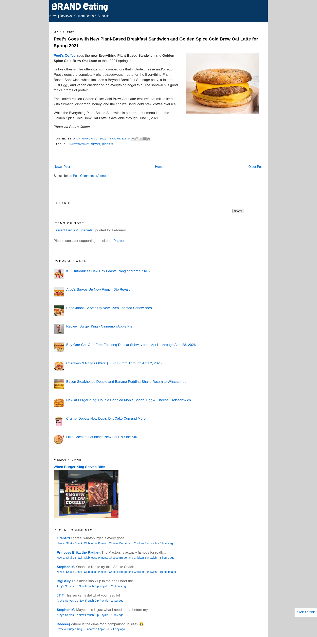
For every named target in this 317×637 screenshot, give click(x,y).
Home (159, 166)
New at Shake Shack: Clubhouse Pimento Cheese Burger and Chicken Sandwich (107, 543)
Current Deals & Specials (91, 16)
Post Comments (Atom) (89, 176)
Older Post (255, 166)
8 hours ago (167, 557)
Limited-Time (78, 144)
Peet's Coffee (65, 55)
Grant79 (63, 538)
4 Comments (119, 138)
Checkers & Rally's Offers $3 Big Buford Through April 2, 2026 (114, 363)
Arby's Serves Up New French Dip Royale (98, 289)
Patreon (119, 241)
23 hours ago (119, 586)
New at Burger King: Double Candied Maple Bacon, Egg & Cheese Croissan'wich (128, 400)
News (53, 16)
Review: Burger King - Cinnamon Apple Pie (99, 326)
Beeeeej (63, 624)
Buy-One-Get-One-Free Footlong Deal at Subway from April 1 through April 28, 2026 (131, 345)
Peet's (107, 144)
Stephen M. (66, 567)
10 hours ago (168, 571)
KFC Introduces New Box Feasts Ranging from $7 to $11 (110, 271)
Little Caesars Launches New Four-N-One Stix (101, 437)
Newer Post (62, 166)
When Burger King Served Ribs (79, 467)
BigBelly (64, 581)
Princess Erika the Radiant (78, 552)
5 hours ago (167, 543)
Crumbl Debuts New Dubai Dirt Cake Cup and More (106, 418)
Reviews (66, 16)
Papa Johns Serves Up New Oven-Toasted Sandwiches (109, 308)
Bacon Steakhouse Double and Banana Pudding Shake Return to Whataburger (127, 382)
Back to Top (306, 612)
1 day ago (117, 600)
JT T (60, 595)
